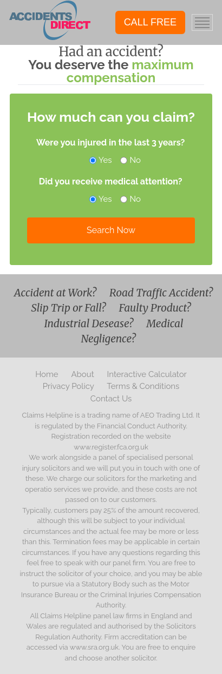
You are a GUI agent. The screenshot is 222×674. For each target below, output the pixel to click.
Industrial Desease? (89, 323)
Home (47, 374)
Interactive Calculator (147, 374)
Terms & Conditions (143, 386)
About (83, 374)
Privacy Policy (69, 386)
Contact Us (111, 399)
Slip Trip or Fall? (69, 307)
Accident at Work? (56, 292)
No (131, 160)
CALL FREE (150, 22)
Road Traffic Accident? (161, 292)
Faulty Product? (155, 307)
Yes (101, 160)
